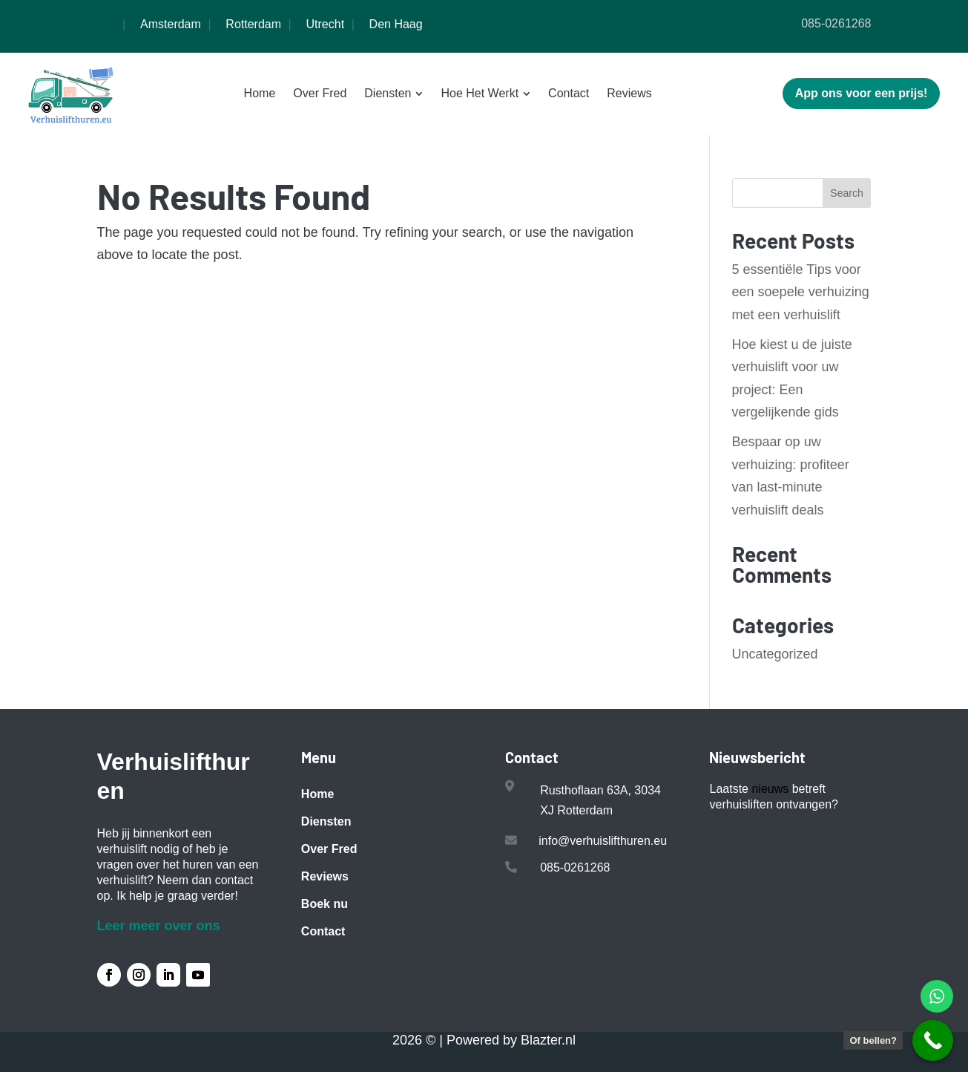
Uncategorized (775, 654)
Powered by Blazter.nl (511, 1040)
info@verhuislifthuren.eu (603, 840)
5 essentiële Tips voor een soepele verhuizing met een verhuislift (800, 292)
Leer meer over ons (158, 925)
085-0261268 (836, 23)
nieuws (769, 788)
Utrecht (325, 24)
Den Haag (396, 24)
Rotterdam (253, 24)
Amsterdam (170, 24)
